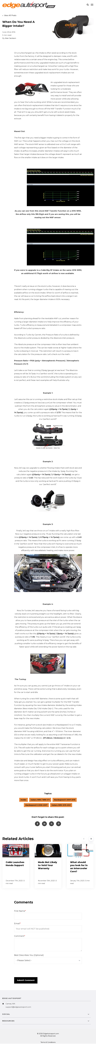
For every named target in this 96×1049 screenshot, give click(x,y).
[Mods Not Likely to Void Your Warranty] (48, 866)
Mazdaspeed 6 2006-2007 (36, 805)
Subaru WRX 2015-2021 (61, 805)
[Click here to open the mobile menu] (92, 4)
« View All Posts (9, 15)
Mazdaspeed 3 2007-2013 (64, 800)
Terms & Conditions (48, 1042)
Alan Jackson (10, 38)
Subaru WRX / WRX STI (40, 800)
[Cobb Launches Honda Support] (15, 866)
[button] (88, 5)
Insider (23, 800)
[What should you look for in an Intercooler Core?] (80, 866)
